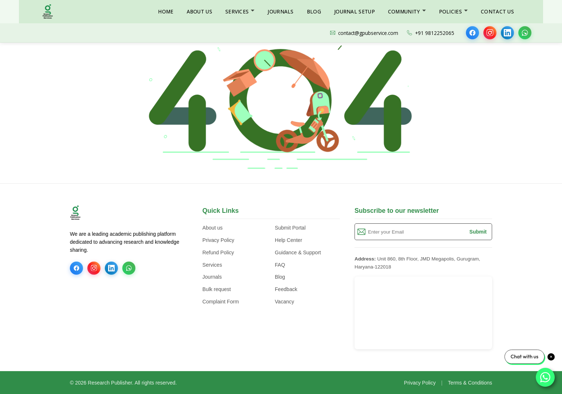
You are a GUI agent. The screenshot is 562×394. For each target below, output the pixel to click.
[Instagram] (489, 32)
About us (212, 228)
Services (237, 11)
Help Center (288, 240)
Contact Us (497, 11)
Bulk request (216, 289)
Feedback (286, 289)
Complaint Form (220, 302)
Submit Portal (290, 228)
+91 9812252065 (430, 32)
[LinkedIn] (507, 32)
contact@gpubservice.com (364, 32)
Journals (280, 11)
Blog (314, 11)
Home (165, 11)
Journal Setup (354, 11)
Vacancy (284, 302)
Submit (478, 232)
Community (404, 11)
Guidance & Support (298, 252)
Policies (450, 11)
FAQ (280, 265)
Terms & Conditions (470, 383)
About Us (199, 11)
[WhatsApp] (524, 32)
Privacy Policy (218, 240)
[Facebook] (472, 32)
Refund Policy (218, 252)
